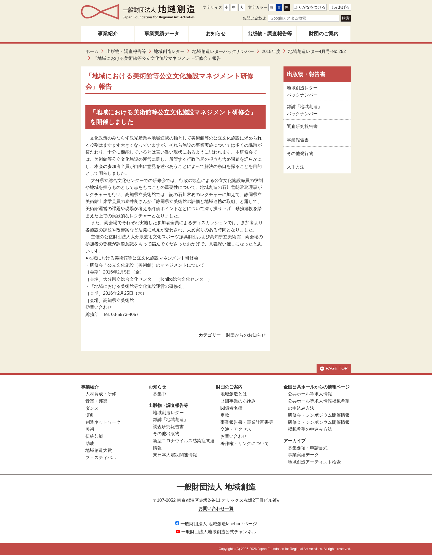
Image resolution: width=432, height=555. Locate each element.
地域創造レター (169, 51)
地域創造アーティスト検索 (314, 462)
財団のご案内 (324, 33)
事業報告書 (298, 140)
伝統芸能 (94, 436)
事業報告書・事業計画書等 (246, 422)
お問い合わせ (254, 18)
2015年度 (271, 51)
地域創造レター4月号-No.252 (317, 51)
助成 (89, 443)
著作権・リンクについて (244, 443)
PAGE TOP (334, 368)
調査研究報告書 (302, 126)
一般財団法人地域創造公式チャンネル (216, 531)
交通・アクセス (235, 429)
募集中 (159, 394)
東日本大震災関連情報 (175, 454)
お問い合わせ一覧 (216, 508)
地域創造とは (233, 394)
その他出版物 (166, 433)
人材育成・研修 (100, 394)
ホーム (92, 51)
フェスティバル (100, 457)
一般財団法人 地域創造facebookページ (216, 523)
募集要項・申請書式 (308, 448)
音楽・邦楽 (96, 401)
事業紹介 (108, 33)
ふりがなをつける (310, 7)
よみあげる (340, 7)
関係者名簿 (231, 408)
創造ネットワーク (103, 422)
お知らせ (216, 33)
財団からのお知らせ (246, 335)
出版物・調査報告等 (269, 33)
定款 (224, 415)
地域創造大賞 (98, 450)
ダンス (92, 408)
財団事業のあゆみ (238, 401)
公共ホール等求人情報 (310, 394)
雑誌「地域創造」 (170, 419)
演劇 (89, 415)
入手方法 (295, 167)
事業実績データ (161, 33)
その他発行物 (300, 153)
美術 (89, 429)
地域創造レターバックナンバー (223, 51)
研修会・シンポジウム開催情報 (319, 415)
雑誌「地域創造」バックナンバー (304, 110)
